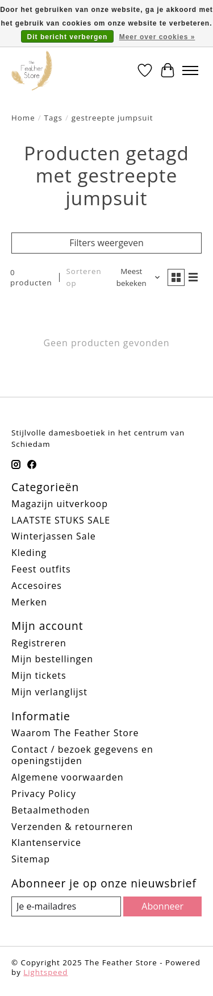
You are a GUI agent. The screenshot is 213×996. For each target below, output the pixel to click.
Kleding (29, 552)
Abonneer (162, 906)
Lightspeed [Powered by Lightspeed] (45, 972)
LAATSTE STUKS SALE (60, 520)
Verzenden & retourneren (72, 826)
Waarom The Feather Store (75, 733)
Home (23, 118)
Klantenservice (46, 842)
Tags (53, 118)
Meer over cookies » (157, 37)
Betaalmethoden (50, 810)
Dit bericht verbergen (67, 37)
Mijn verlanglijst (49, 692)
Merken (29, 602)
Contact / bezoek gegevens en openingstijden (82, 755)
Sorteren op (84, 277)
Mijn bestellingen (52, 659)
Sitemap (30, 859)
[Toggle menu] (190, 70)
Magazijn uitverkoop (59, 503)
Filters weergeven (106, 242)
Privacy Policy (43, 793)
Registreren (38, 643)
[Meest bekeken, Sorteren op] (136, 277)
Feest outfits (41, 569)
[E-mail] (66, 906)
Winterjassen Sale (53, 536)
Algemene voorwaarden (67, 777)
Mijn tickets (38, 675)
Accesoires (36, 585)
